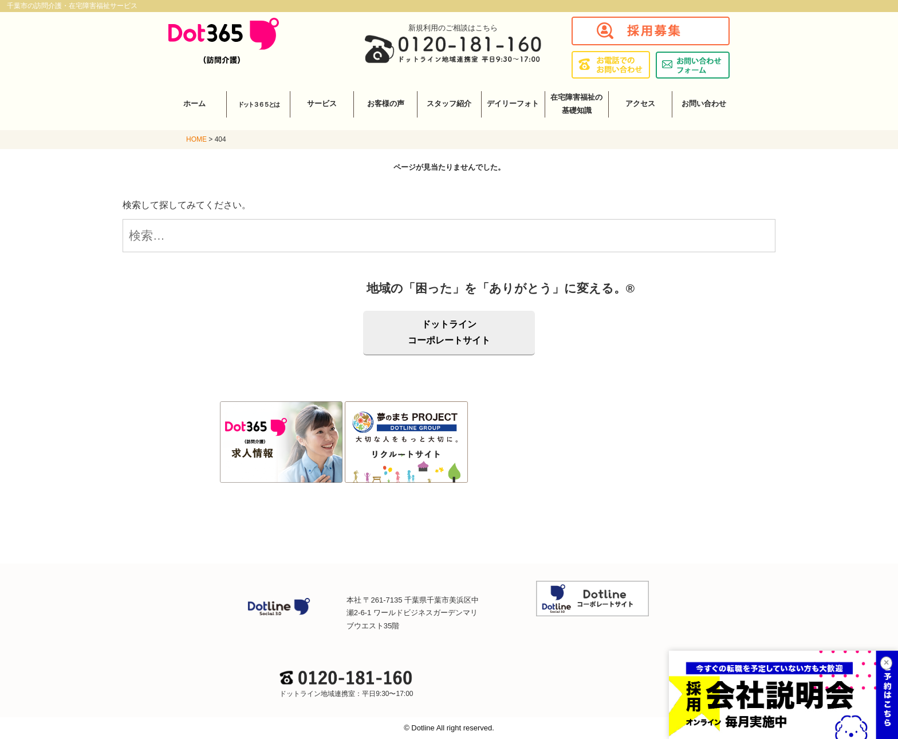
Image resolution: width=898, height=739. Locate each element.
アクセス (640, 103)
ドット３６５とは (258, 104)
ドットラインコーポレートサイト (449, 332)
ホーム (194, 103)
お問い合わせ (704, 103)
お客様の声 (385, 103)
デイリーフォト (513, 103)
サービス (322, 103)
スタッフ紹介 (449, 103)
